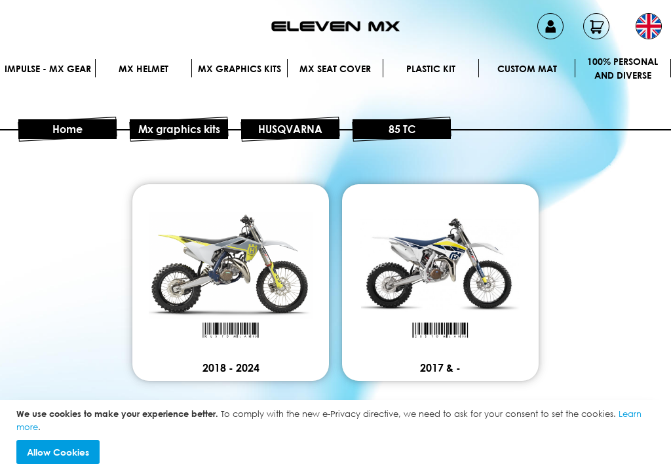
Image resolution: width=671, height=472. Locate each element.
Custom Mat (527, 68)
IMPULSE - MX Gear (48, 68)
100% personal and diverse (622, 68)
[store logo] (335, 26)
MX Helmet (143, 68)
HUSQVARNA (290, 129)
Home (67, 129)
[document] (337, 436)
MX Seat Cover (335, 68)
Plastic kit (430, 68)
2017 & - (440, 367)
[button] (649, 26)
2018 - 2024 (230, 367)
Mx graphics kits (239, 68)
